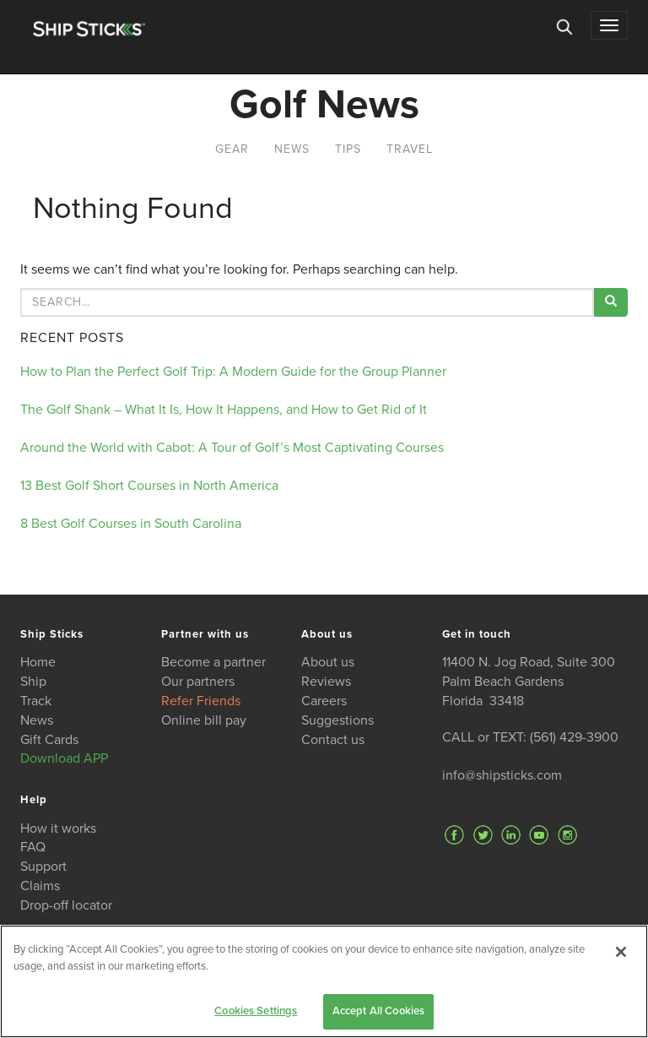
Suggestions (337, 720)
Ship (33, 681)
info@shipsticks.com (502, 775)
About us (327, 662)
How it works (58, 828)
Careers (324, 701)
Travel (409, 149)
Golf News (324, 104)
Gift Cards (49, 739)
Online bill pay (203, 720)
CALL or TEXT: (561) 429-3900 (530, 737)
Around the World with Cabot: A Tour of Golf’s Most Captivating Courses (232, 447)
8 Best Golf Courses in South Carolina (130, 523)
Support (43, 866)
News (292, 149)
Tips (348, 149)
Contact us (332, 739)
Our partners (198, 681)
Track (35, 701)
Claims (40, 886)
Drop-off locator (66, 905)
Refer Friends (200, 701)
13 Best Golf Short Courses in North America (149, 485)
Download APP (64, 758)
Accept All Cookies (378, 1011)
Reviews (326, 681)
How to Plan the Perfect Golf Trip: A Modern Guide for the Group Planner (233, 371)
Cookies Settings (255, 1011)
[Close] (621, 951)
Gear (232, 149)
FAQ (33, 847)
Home (38, 662)
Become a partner (213, 662)
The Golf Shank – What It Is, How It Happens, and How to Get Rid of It (223, 409)
